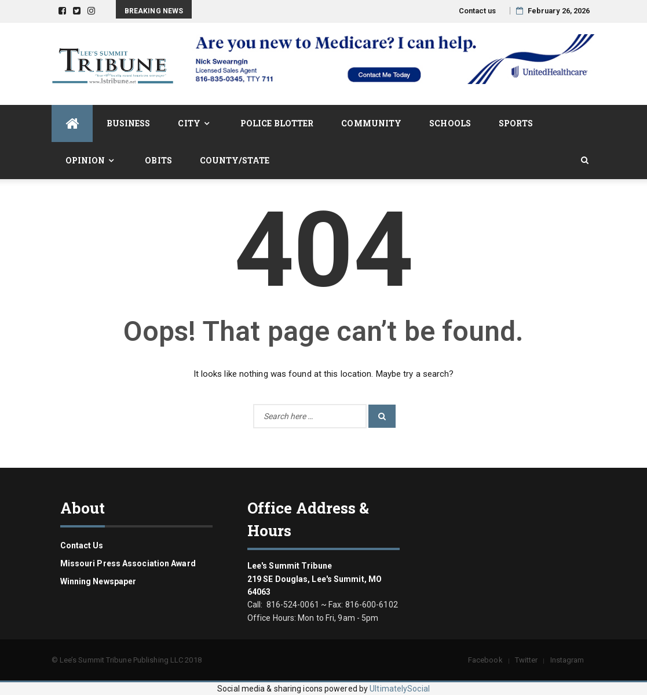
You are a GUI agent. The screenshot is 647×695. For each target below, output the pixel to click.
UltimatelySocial (400, 688)
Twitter (526, 660)
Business (129, 123)
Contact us (477, 10)
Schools (450, 123)
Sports (516, 123)
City (189, 123)
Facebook (485, 660)
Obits (158, 160)
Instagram (567, 660)
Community (371, 123)
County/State (234, 160)
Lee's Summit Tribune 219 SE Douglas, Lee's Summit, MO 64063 (314, 578)
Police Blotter (276, 123)
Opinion (85, 160)
